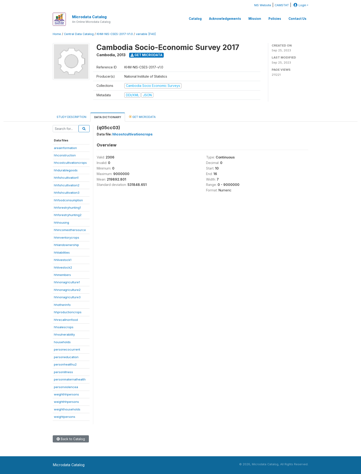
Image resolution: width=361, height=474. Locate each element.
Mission (254, 18)
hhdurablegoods (66, 170)
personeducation (66, 357)
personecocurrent (67, 349)
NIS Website (262, 5)
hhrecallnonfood (66, 320)
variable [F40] (146, 34)
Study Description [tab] (71, 117)
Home (57, 34)
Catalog (195, 18)
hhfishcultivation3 (66, 192)
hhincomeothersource (70, 230)
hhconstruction (65, 155)
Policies (274, 18)
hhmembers (62, 275)
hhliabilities (62, 252)
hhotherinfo (62, 305)
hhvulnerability (64, 334)
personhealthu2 (65, 364)
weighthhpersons (66, 394)
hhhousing (61, 222)
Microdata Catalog (89, 17)
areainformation (65, 148)
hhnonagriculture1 (67, 282)
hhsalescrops (63, 327)
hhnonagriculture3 (67, 297)
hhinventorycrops (66, 237)
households (62, 342)
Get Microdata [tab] (142, 117)
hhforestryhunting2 (68, 215)
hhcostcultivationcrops (70, 162)
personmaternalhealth (70, 379)
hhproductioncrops (68, 312)
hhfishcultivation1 (66, 177)
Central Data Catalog (79, 34)
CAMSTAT (282, 5)
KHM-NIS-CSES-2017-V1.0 (115, 34)
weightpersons (64, 416)
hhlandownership (66, 245)
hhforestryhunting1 (67, 207)
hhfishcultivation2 (66, 185)
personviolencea (66, 387)
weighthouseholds (67, 409)
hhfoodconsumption (68, 200)
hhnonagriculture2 (67, 290)
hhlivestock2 (63, 267)
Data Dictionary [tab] (107, 117)
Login (299, 5)
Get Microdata (147, 55)
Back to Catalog (71, 439)
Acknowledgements (225, 18)
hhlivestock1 (62, 260)
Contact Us (297, 18)
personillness (63, 372)
